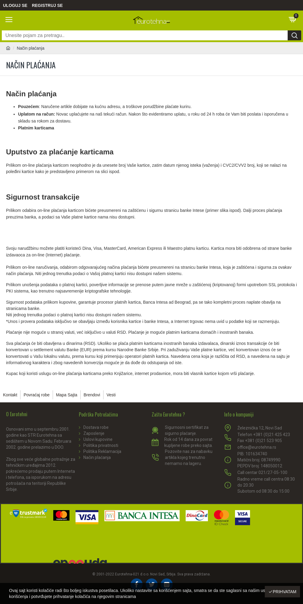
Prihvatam (284, 591)
